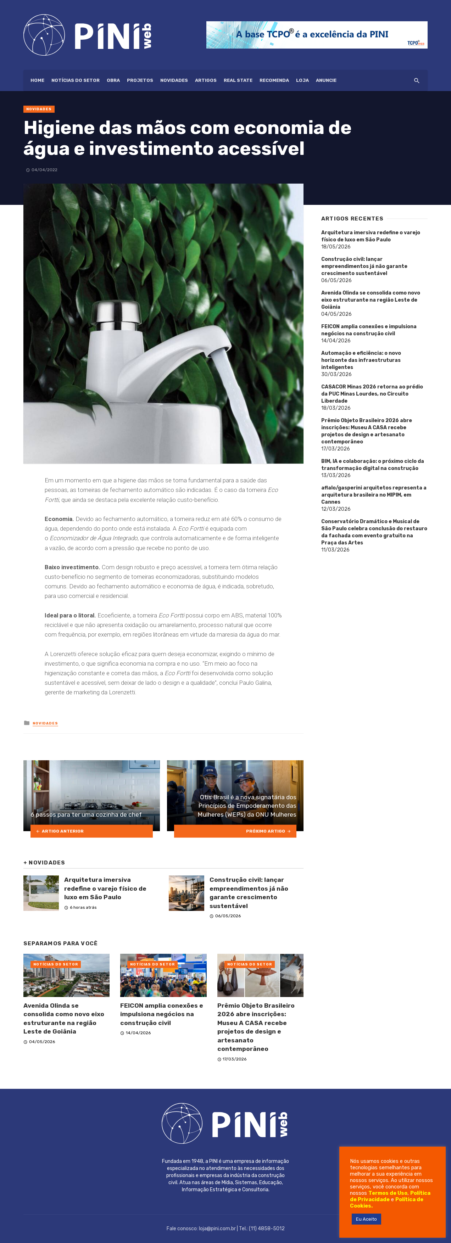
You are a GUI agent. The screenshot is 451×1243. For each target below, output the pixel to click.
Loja (302, 80)
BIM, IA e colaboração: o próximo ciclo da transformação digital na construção (372, 464)
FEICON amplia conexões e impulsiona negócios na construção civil (161, 1014)
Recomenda (274, 80)
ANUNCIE (326, 80)
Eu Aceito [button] (366, 1219)
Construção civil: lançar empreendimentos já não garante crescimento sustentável (249, 892)
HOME (37, 80)
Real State (238, 80)
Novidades (174, 80)
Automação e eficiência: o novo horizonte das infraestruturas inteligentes (361, 360)
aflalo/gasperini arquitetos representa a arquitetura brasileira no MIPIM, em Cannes (374, 495)
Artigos (206, 80)
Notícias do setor (75, 80)
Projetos (140, 80)
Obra (113, 80)
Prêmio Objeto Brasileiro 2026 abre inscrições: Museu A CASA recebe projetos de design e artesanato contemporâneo (256, 1027)
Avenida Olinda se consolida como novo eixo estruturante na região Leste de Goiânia (63, 1018)
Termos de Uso (387, 1193)
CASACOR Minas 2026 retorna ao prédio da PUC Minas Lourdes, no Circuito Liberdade (372, 394)
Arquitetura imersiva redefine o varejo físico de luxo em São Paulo (105, 888)
